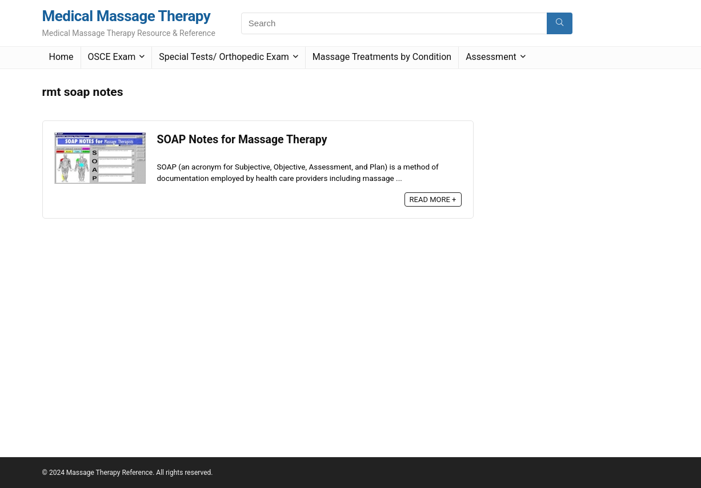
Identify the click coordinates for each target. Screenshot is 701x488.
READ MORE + (433, 199)
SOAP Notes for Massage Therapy (242, 139)
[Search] (559, 23)
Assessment (491, 56)
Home (61, 56)
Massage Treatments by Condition (382, 56)
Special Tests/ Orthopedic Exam (224, 56)
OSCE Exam (112, 56)
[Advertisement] (573, 251)
